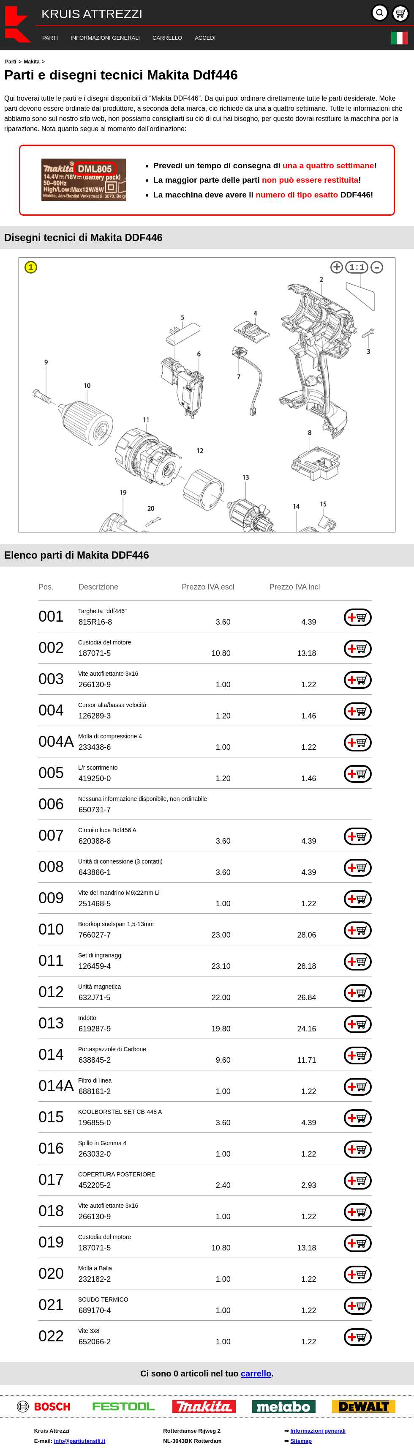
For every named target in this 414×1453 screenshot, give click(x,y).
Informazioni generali (318, 1431)
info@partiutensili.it (80, 1441)
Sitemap (301, 1441)
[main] (207, 721)
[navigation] (195, 38)
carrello (256, 1373)
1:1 (357, 267)
